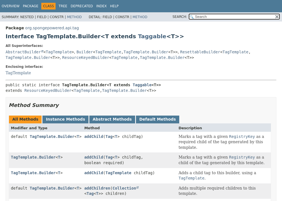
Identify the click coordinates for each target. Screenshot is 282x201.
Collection (124, 188)
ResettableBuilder (200, 52)
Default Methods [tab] (157, 119)
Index (101, 6)
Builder (85, 52)
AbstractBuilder (23, 52)
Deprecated (82, 6)
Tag (109, 136)
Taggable (152, 36)
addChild (93, 136)
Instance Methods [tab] (65, 119)
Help (114, 6)
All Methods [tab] (25, 119)
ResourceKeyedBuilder (85, 57)
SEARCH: (180, 17)
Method (74, 17)
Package (30, 6)
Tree (63, 6)
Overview (11, 6)
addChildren (97, 188)
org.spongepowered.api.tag (52, 28)
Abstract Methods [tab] (112, 119)
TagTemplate (59, 52)
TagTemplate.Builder (146, 52)
